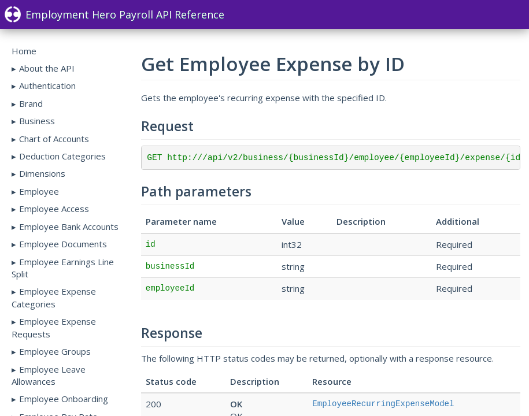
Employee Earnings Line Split (63, 268)
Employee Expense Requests (54, 327)
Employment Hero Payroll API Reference (114, 14)
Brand (31, 103)
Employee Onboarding (63, 398)
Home (24, 51)
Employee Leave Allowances (49, 375)
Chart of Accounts (54, 138)
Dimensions (42, 173)
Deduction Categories (62, 156)
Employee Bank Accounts (69, 226)
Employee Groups (55, 351)
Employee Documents (63, 244)
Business (37, 121)
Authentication (47, 85)
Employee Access (54, 208)
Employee (39, 191)
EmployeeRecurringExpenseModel (383, 403)
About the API (47, 68)
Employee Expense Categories (54, 297)
